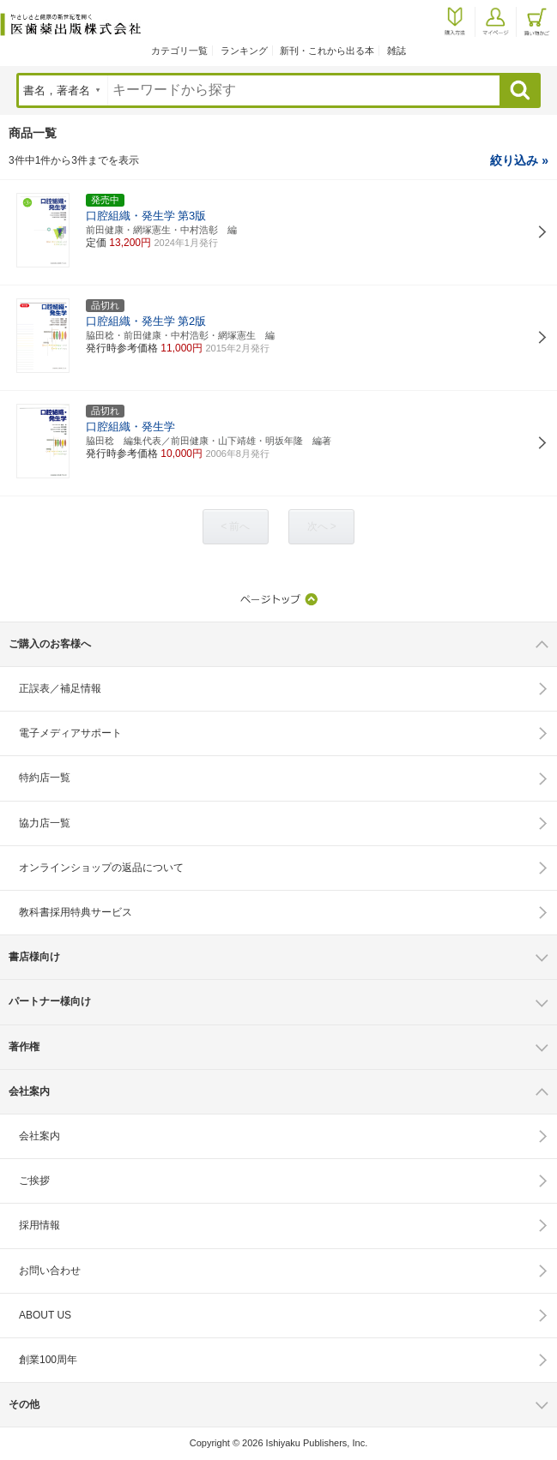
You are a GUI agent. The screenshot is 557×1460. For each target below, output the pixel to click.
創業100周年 (48, 1360)
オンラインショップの (101, 868)
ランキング (244, 50)
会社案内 (39, 1136)
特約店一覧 (44, 778)
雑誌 (396, 50)
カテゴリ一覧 (179, 50)
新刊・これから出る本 (327, 50)
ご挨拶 (34, 1181)
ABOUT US (45, 1315)
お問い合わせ (50, 1271)
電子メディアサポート (70, 733)
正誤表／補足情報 (60, 688)
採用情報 (39, 1225)
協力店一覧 (44, 823)
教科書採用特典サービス (75, 912)
